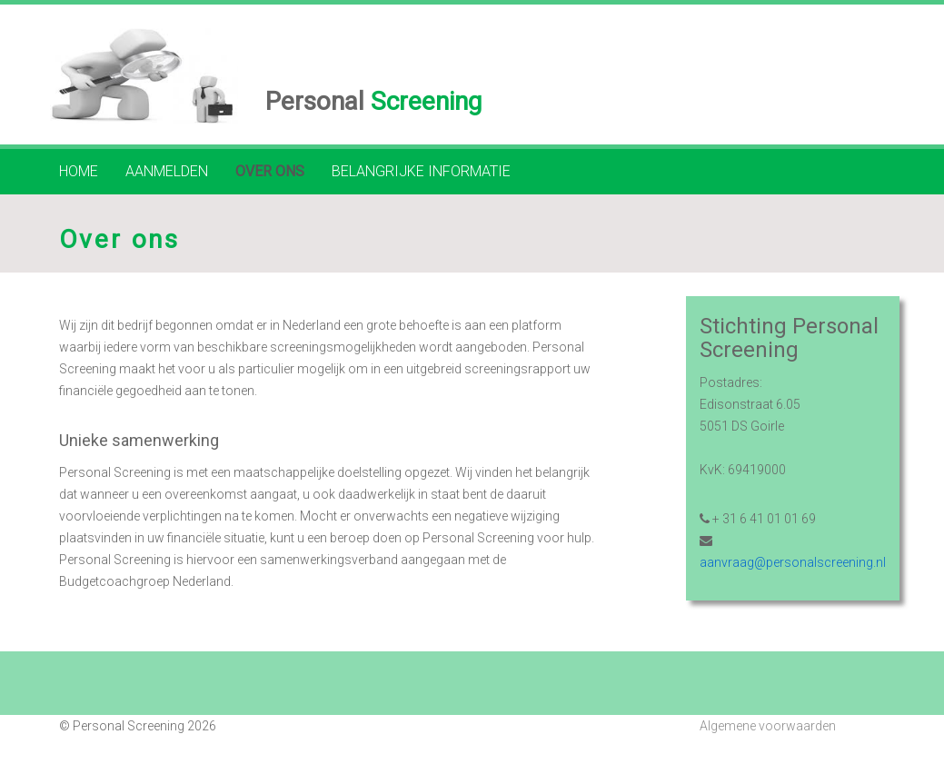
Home (78, 171)
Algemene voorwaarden (768, 726)
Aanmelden (166, 171)
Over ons (269, 171)
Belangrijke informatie (421, 171)
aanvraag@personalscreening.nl (793, 562)
